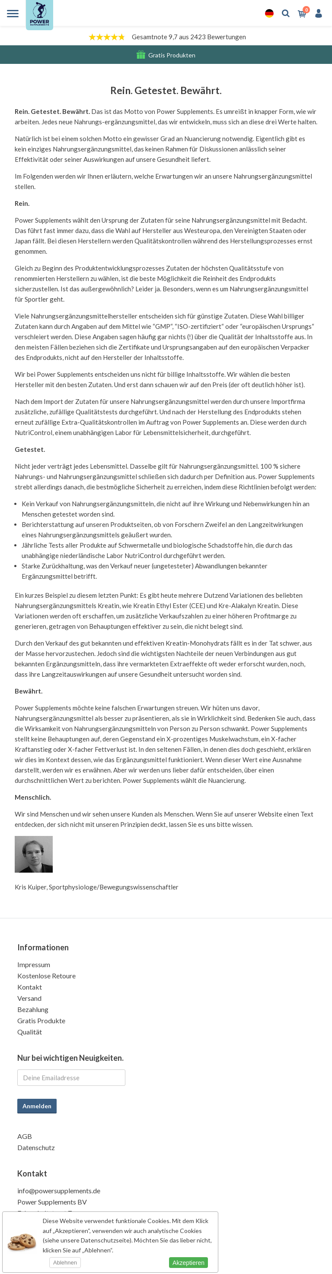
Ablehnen (65, 1262)
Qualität (29, 1032)
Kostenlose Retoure (46, 975)
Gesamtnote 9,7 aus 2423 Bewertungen (189, 37)
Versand (29, 998)
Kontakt (29, 987)
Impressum (33, 964)
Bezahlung (32, 1009)
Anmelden (36, 1106)
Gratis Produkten (171, 55)
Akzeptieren (188, 1262)
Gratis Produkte (41, 1020)
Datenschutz (36, 1147)
